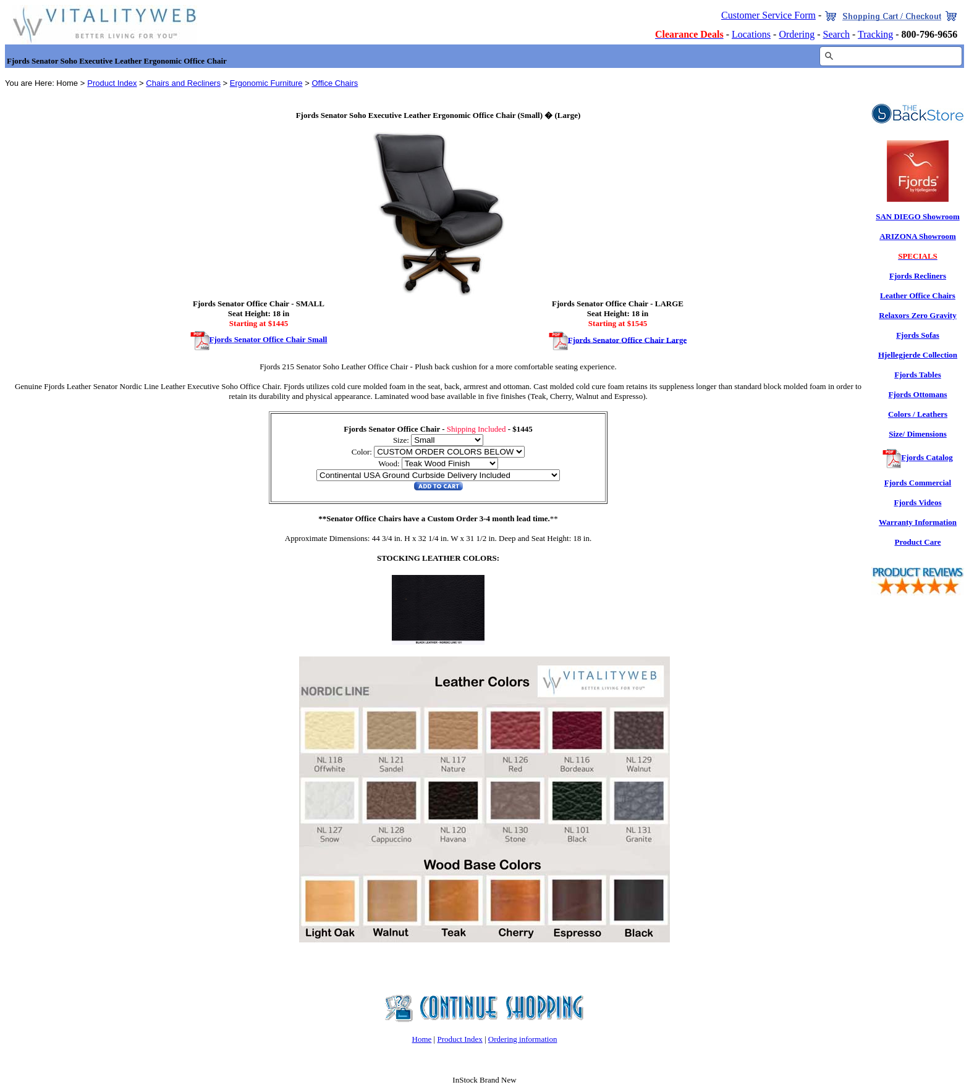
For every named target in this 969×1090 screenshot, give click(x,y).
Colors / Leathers (917, 414)
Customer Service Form (768, 15)
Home (422, 1039)
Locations (751, 34)
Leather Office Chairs (917, 295)
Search (836, 34)
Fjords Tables (917, 374)
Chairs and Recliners (183, 83)
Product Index (112, 83)
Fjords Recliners (917, 275)
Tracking (875, 34)
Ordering (797, 34)
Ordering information (522, 1039)
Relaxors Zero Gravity (917, 315)
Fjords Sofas (917, 335)
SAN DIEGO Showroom (918, 216)
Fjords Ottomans (918, 394)
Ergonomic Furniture (266, 83)
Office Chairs (334, 83)
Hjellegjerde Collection (917, 354)
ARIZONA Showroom (917, 236)
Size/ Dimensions (918, 433)
